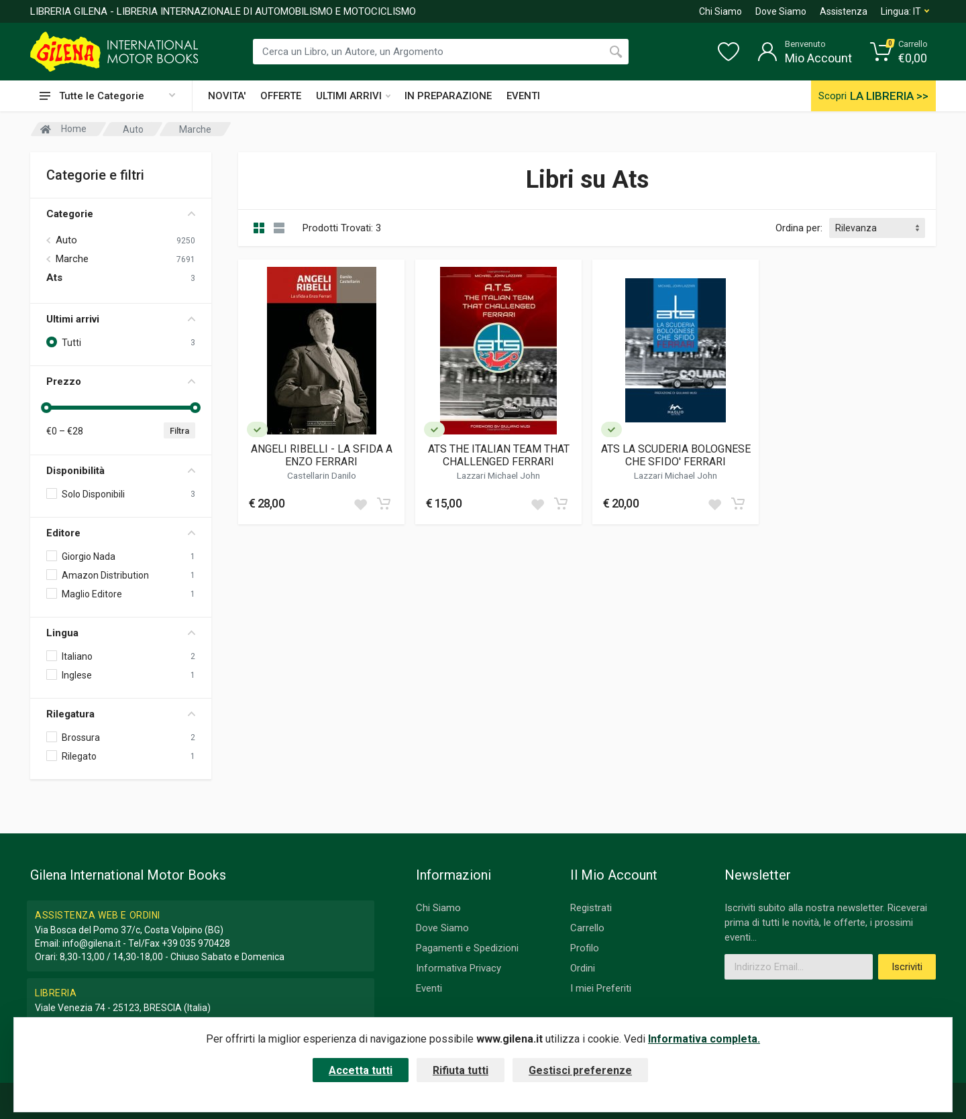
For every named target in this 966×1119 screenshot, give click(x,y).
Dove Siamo (780, 11)
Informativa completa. (704, 1039)
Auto (66, 240)
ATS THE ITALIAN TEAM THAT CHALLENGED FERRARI (499, 455)
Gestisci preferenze (580, 1070)
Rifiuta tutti (460, 1070)
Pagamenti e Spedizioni (467, 948)
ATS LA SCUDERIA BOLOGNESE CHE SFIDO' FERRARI (676, 455)
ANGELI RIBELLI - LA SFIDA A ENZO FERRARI (321, 455)
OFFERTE (280, 96)
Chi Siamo (720, 11)
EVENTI (523, 96)
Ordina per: (798, 228)
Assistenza (843, 11)
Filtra (179, 431)
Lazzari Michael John (498, 475)
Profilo (584, 948)
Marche (72, 259)
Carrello (587, 928)
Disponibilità (120, 471)
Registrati (591, 908)
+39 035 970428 (196, 943)
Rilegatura (120, 714)
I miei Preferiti (600, 988)
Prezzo (120, 381)
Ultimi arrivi (120, 319)
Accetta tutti (360, 1070)
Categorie (120, 214)
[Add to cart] (384, 503)
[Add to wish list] (360, 503)
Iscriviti (907, 967)
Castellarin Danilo (321, 475)
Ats (54, 278)
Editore (120, 533)
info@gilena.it (91, 943)
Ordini (582, 968)
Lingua (120, 633)
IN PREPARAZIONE (448, 96)
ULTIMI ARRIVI (353, 96)
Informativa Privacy (458, 968)
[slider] (46, 407)
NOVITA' (227, 96)
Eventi (429, 988)
